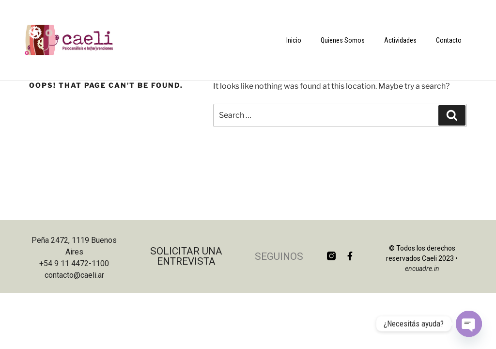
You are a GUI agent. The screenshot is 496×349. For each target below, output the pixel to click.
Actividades (400, 40)
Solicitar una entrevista (186, 256)
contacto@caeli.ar (74, 275)
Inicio (293, 40)
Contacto (449, 40)
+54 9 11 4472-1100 (74, 263)
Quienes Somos (343, 40)
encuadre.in (422, 268)
